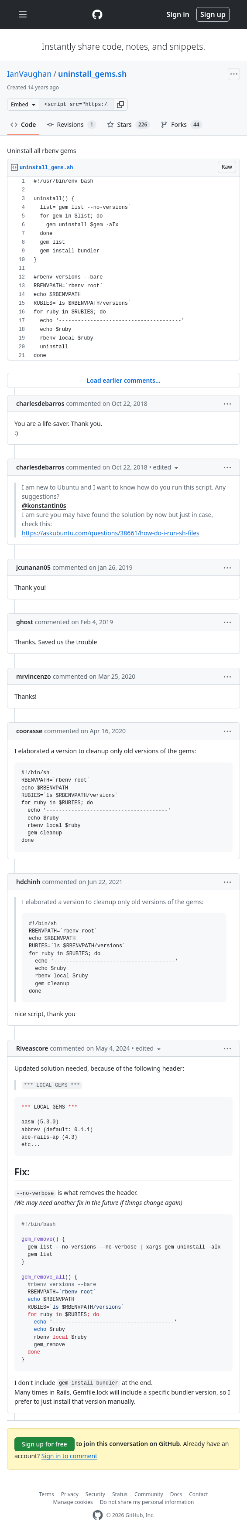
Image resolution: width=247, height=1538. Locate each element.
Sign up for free (44, 1444)
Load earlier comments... (123, 380)
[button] (120, 105)
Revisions (71, 124)
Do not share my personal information (147, 1502)
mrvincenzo (33, 676)
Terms (46, 1494)
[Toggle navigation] (22, 14)
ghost (24, 622)
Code (23, 124)
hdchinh (28, 882)
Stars (129, 124)
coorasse (29, 731)
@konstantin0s (44, 505)
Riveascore (32, 1048)
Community (148, 1494)
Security (95, 1494)
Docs (176, 1494)
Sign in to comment (69, 1456)
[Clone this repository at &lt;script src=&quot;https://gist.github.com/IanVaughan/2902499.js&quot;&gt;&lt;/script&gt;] (76, 105)
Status (119, 1494)
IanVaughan (29, 73)
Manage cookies (73, 1502)
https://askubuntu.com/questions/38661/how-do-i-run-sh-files (110, 533)
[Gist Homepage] (97, 14)
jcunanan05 (33, 567)
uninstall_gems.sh (92, 73)
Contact (198, 1494)
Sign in (178, 14)
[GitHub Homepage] (98, 1515)
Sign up (213, 14)
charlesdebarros (40, 403)
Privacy (70, 1494)
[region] (123, 269)
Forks (181, 124)
